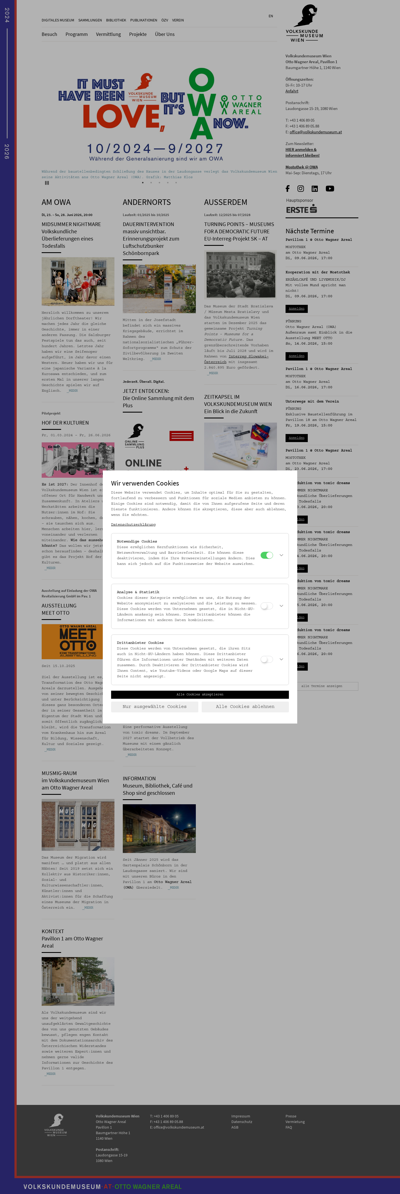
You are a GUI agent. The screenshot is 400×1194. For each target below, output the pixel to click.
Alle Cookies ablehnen (245, 707)
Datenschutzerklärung (133, 524)
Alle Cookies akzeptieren (200, 694)
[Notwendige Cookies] (267, 555)
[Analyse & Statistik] (267, 605)
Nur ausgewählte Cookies (155, 707)
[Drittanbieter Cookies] (267, 659)
